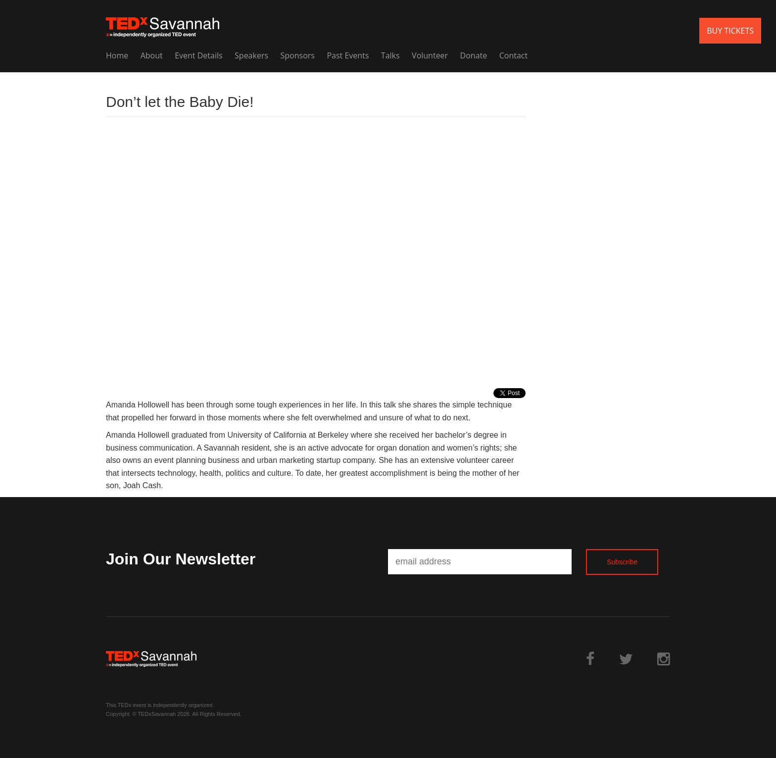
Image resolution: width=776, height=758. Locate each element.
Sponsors (298, 55)
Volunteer (430, 55)
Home (117, 55)
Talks (390, 55)
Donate (473, 55)
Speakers (251, 55)
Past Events (348, 55)
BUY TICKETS (730, 30)
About (152, 55)
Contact (513, 55)
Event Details (198, 55)
